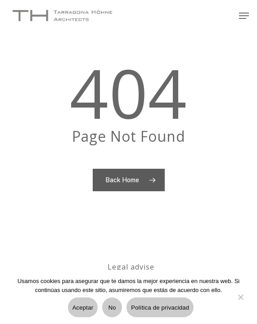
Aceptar (83, 307)
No (112, 307)
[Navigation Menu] (244, 15)
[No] (240, 302)
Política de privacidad (160, 307)
